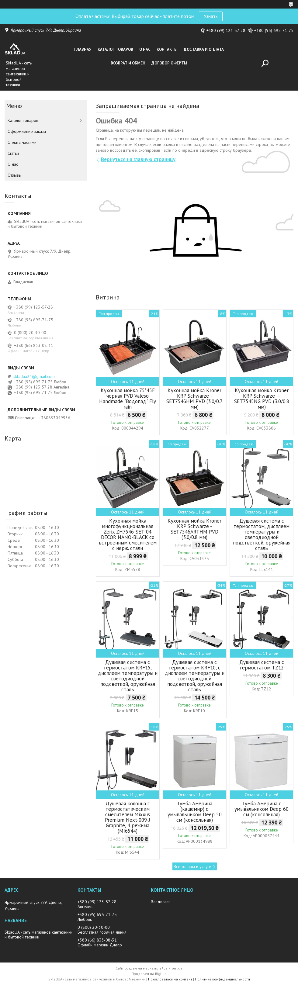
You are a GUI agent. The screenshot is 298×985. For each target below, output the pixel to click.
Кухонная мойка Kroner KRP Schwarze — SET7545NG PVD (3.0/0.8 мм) (261, 399)
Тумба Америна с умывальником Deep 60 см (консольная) (261, 809)
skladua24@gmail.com (34, 376)
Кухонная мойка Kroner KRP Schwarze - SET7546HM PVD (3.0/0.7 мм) (194, 399)
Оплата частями (22, 142)
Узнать (211, 16)
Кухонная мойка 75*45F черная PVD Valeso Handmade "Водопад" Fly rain (127, 399)
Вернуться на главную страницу (138, 159)
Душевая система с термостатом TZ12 (261, 664)
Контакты (167, 49)
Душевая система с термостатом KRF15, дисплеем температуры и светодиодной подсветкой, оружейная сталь (128, 675)
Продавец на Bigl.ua (149, 973)
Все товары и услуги (192, 866)
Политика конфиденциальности (222, 979)
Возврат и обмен (128, 63)
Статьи (13, 153)
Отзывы (15, 175)
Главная (83, 49)
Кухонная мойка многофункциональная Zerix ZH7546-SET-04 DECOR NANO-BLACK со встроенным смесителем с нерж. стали (128, 534)
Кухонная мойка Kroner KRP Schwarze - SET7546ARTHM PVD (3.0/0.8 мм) (194, 529)
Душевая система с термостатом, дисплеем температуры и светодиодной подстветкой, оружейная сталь (261, 534)
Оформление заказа (27, 131)
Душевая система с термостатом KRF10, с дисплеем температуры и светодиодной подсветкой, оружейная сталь (194, 675)
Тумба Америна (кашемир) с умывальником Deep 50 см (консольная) (195, 812)
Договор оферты (169, 63)
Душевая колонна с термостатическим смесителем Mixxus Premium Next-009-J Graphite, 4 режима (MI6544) (127, 817)
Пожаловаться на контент (170, 979)
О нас (145, 49)
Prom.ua (175, 968)
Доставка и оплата (204, 49)
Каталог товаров (115, 49)
